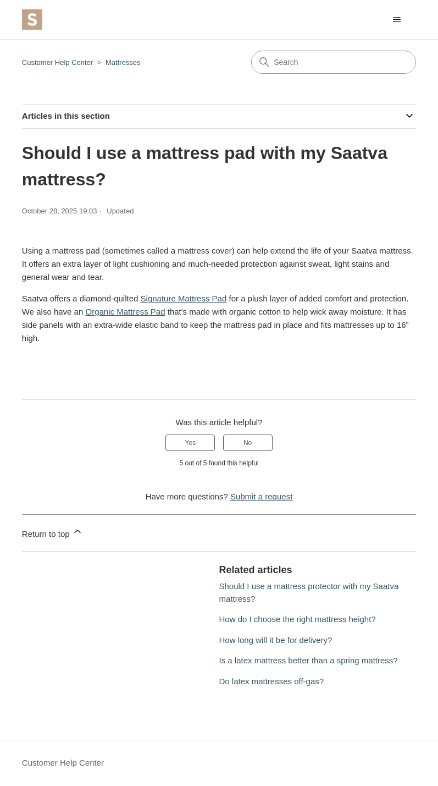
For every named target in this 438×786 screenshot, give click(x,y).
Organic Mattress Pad (125, 311)
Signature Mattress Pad (184, 298)
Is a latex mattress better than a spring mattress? (308, 660)
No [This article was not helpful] (247, 443)
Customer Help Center (57, 62)
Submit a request (261, 496)
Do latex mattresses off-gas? (271, 681)
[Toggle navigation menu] (396, 20)
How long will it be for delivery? (275, 640)
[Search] (333, 62)
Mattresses (123, 62)
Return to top (52, 532)
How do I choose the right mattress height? (297, 619)
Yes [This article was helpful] (190, 443)
